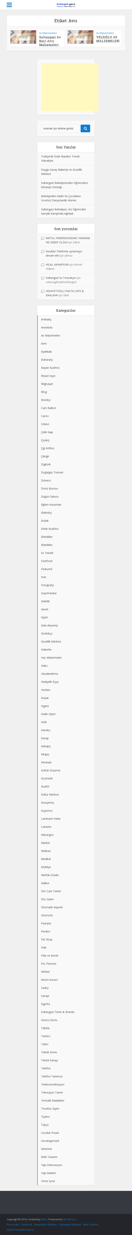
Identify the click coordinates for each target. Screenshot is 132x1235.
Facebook (26, 1224)
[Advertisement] (69, 87)
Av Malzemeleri (48, 33)
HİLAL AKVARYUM (57, 264)
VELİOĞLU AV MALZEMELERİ (107, 39)
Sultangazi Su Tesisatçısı (61, 278)
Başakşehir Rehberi (45, 1224)
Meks (44, 1219)
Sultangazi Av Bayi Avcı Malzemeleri (50, 41)
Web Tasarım (90, 1224)
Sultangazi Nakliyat (70, 1224)
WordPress (69, 1219)
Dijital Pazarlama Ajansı (20, 1229)
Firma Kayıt (13, 1224)
